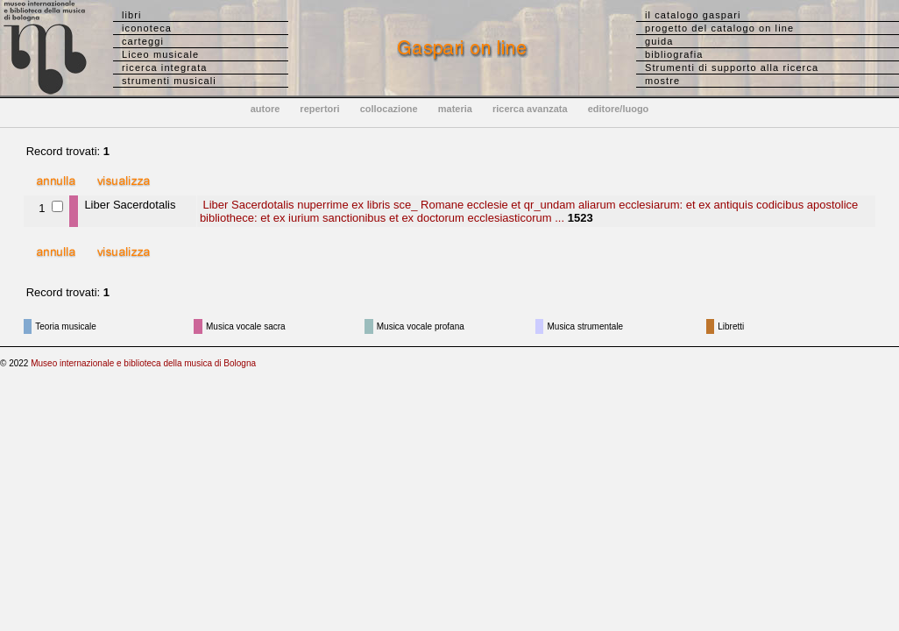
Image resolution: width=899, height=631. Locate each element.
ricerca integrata (165, 67)
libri (132, 15)
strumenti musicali (169, 80)
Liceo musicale (160, 54)
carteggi (143, 41)
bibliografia (674, 54)
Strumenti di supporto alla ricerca (731, 67)
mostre (662, 80)
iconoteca (147, 28)
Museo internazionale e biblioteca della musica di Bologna (143, 363)
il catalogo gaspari (693, 15)
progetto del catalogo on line (719, 28)
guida (659, 41)
